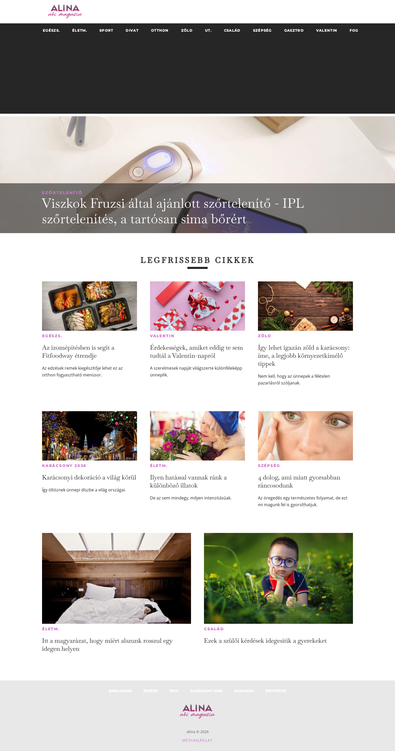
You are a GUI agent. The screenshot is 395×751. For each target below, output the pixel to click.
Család (214, 629)
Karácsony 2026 (64, 465)
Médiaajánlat (197, 740)
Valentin (162, 336)
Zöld (264, 336)
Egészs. (52, 336)
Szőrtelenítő (62, 192)
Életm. (159, 465)
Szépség (269, 465)
